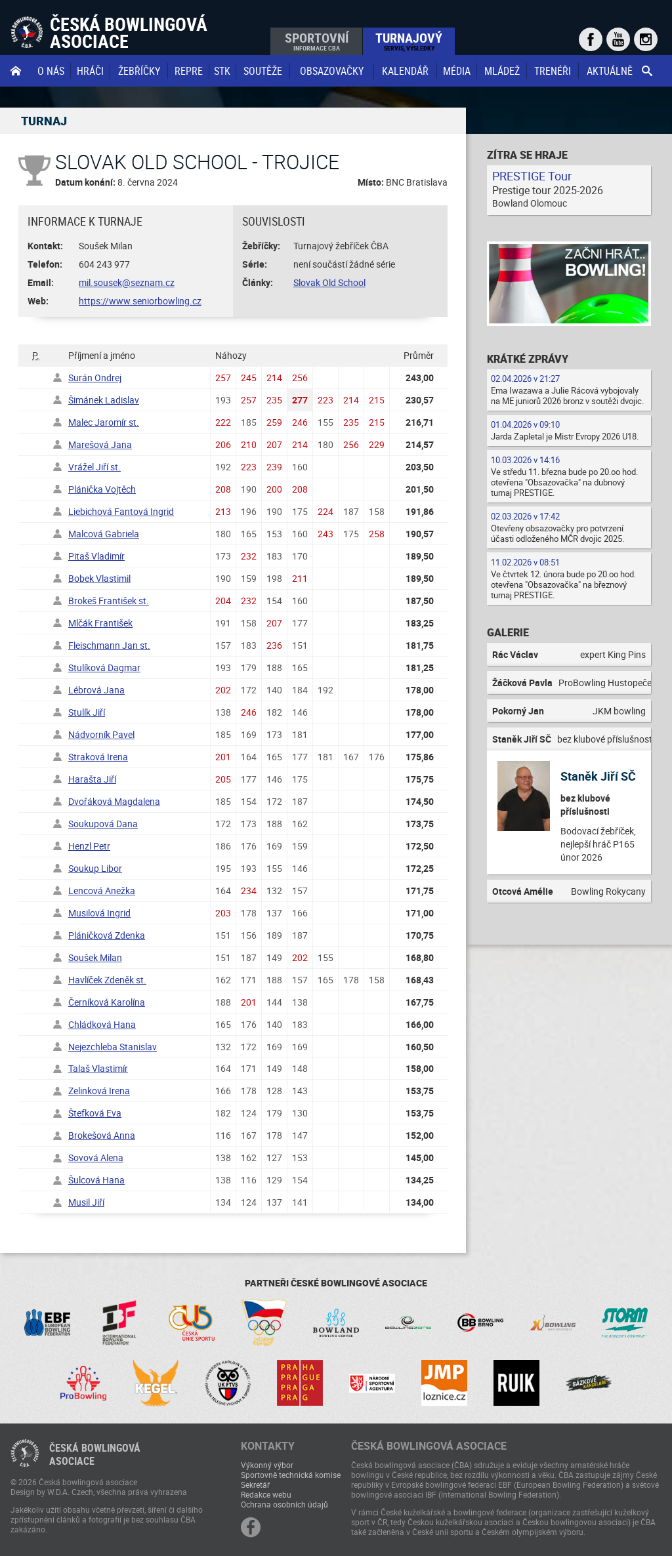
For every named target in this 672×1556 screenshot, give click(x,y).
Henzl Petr (89, 846)
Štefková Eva (94, 1113)
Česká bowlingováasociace (94, 1454)
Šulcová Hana (96, 1180)
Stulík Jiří (86, 712)
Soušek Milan (95, 957)
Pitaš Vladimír (96, 556)
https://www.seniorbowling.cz (140, 301)
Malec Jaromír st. (103, 422)
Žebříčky (139, 71)
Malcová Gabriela (103, 533)
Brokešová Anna (101, 1135)
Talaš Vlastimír (98, 1068)
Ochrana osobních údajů (284, 1504)
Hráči (90, 71)
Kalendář (405, 71)
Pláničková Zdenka (106, 935)
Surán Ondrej (94, 377)
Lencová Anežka (101, 890)
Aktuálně (610, 71)
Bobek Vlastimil (99, 578)
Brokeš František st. (108, 600)
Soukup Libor (95, 868)
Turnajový (408, 40)
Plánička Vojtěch (102, 489)
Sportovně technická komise (291, 1474)
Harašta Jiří (92, 779)
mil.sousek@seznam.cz (127, 282)
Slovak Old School (329, 282)
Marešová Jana (100, 444)
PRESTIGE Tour (532, 176)
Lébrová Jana (96, 690)
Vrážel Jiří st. (94, 467)
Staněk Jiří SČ (598, 776)
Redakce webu (266, 1494)
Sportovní (316, 40)
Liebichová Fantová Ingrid (121, 511)
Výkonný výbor (267, 1465)
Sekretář (255, 1484)
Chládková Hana (102, 1024)
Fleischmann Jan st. (109, 645)
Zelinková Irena (99, 1090)
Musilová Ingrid (99, 913)
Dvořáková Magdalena (114, 801)
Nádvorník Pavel (101, 734)
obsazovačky (332, 71)
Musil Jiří (86, 1202)
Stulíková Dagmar (104, 667)
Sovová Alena (95, 1157)
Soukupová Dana (103, 823)
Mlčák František (100, 623)
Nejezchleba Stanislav (112, 1046)
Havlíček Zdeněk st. (107, 979)
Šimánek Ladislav (103, 400)
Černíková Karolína (106, 1002)
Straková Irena (98, 756)
